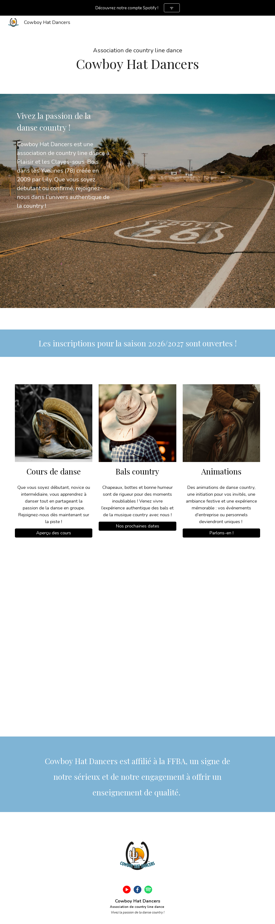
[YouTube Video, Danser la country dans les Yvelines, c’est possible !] (137, 640)
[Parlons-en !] (221, 533)
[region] (137, 8)
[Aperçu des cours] (53, 533)
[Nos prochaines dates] (137, 526)
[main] (137, 54)
